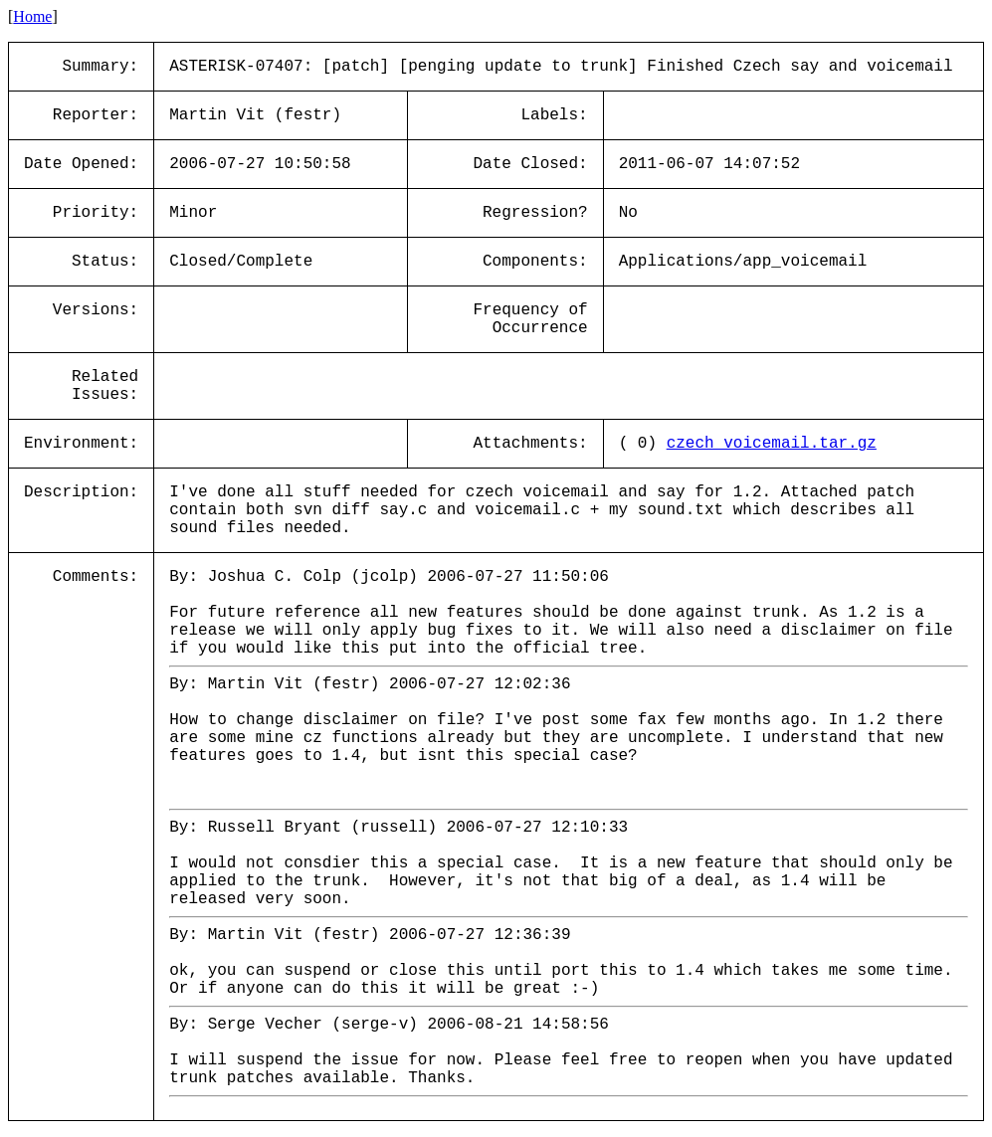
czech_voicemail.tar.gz (772, 444)
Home (32, 16)
